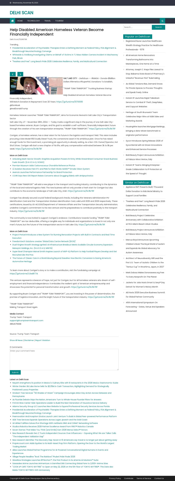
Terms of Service (144, 478)
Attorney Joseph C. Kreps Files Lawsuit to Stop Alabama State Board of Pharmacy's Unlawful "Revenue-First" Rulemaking (145, 73)
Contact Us (159, 478)
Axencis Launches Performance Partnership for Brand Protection (42, 172)
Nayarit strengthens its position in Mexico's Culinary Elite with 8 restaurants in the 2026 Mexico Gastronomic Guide (65, 382)
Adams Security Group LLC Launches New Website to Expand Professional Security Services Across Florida (61, 406)
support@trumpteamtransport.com (26, 320)
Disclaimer (29, 340)
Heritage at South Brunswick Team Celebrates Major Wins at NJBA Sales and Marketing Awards (144, 116)
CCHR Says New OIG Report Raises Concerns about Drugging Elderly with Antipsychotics (52, 175)
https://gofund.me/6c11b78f (102, 128)
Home (20, 20)
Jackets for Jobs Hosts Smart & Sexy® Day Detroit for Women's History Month (145, 284)
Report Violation (42, 340)
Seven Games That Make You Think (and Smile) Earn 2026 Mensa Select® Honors (50, 429)
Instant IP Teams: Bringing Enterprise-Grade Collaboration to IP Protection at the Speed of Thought (144, 169)
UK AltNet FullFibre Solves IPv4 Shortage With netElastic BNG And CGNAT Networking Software (55, 423)
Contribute (128, 478)
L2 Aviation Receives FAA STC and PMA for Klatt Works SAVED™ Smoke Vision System (51, 169)
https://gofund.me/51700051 (69, 101)
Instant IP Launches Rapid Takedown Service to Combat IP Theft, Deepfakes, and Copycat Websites (144, 102)
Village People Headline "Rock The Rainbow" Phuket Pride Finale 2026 (43, 456)
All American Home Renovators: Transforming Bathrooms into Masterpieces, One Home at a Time (142, 59)
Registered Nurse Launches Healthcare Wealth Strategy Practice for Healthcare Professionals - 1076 (144, 45)
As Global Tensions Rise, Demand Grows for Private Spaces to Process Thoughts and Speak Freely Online (144, 88)
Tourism (59, 20)
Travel (47, 20)
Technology (33, 20)
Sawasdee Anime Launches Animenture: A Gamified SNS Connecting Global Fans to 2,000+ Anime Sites (60, 463)
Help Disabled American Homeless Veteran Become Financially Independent (57, 32)
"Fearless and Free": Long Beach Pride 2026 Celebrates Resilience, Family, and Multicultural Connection (59, 61)
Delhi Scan (21, 13)
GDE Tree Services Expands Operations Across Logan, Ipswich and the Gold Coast (49, 419)
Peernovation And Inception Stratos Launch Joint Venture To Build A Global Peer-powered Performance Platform (64, 416)
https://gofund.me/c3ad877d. (24, 273)
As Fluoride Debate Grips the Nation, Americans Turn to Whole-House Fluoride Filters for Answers (56, 399)
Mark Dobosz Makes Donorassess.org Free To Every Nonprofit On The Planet (145, 274)
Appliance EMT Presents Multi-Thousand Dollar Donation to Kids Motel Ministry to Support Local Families (144, 191)
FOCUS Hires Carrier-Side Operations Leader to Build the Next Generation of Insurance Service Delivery (59, 403)
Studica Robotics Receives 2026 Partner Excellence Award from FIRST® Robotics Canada (53, 426)
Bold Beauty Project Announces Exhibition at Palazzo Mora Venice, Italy (145, 157)
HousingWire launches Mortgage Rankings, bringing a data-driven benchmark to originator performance (145, 130)
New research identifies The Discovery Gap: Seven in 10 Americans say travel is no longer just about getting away (64, 440)
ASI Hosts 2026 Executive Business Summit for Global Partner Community (145, 294)
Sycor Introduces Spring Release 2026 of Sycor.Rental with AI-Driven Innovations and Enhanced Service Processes (144, 145)
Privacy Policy (115, 478)
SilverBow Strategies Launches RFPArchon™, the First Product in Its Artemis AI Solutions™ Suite (55, 460)
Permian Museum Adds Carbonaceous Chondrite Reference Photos (43, 165)
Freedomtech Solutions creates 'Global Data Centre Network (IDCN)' (44, 241)
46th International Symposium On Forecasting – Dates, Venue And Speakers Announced (145, 306)
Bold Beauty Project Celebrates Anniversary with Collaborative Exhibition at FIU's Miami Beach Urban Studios (144, 219)
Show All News (16, 340)
